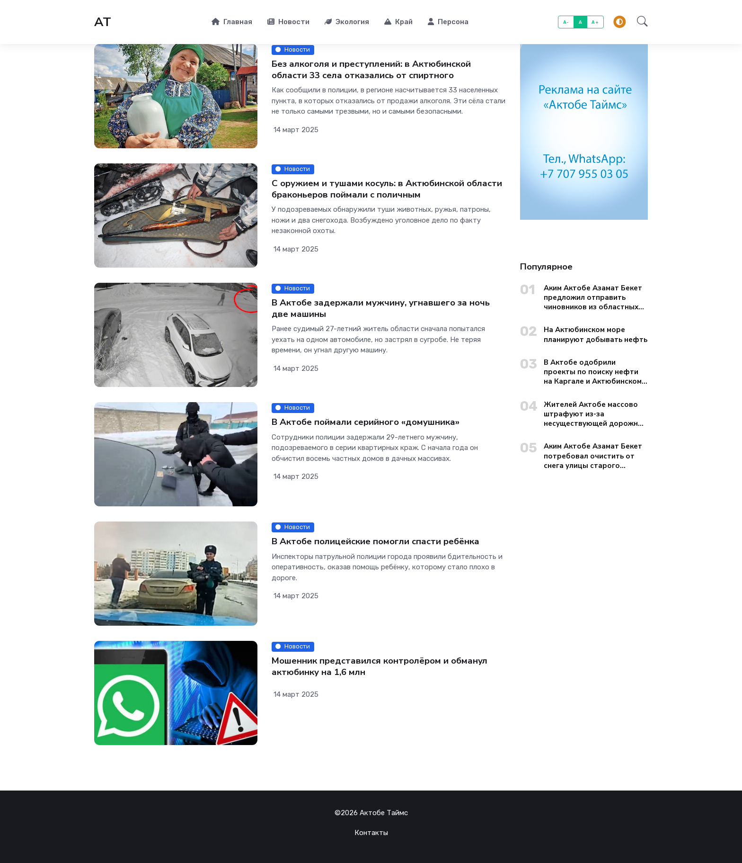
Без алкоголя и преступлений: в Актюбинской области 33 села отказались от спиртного (371, 70)
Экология (347, 22)
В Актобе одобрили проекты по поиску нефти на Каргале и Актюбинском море (593, 372)
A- (566, 22)
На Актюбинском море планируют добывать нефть (595, 334)
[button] (639, 22)
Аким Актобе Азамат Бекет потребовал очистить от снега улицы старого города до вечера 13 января (596, 455)
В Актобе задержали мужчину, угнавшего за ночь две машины (381, 308)
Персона (448, 22)
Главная (232, 22)
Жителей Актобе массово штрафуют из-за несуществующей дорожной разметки (595, 414)
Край (398, 22)
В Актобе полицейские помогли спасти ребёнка (375, 541)
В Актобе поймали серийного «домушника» (365, 422)
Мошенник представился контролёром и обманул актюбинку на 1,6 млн (379, 667)
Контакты (371, 832)
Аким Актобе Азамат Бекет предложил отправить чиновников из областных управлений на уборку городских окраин (593, 297)
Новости (288, 22)
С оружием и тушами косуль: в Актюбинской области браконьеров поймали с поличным (387, 189)
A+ (595, 22)
